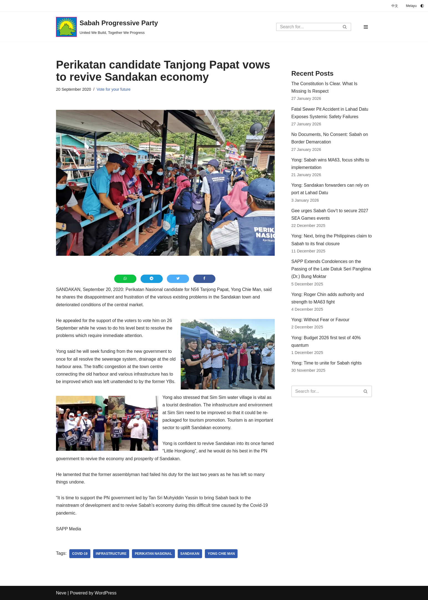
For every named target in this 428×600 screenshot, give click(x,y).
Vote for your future (113, 89)
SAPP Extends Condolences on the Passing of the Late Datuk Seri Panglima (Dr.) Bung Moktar (331, 269)
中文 (394, 6)
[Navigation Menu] (366, 26)
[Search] (307, 27)
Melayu (411, 6)
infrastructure (111, 554)
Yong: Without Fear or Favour (320, 319)
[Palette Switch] (422, 5)
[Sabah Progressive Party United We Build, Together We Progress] (107, 27)
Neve (61, 593)
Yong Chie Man (221, 554)
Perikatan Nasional (153, 554)
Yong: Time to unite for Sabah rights (326, 363)
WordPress (105, 593)
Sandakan (190, 554)
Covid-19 (79, 554)
